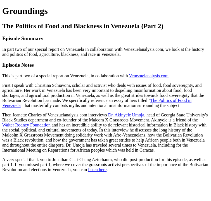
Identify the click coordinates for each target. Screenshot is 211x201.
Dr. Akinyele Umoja (126, 115)
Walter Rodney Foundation (26, 125)
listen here (97, 169)
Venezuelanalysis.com (149, 75)
